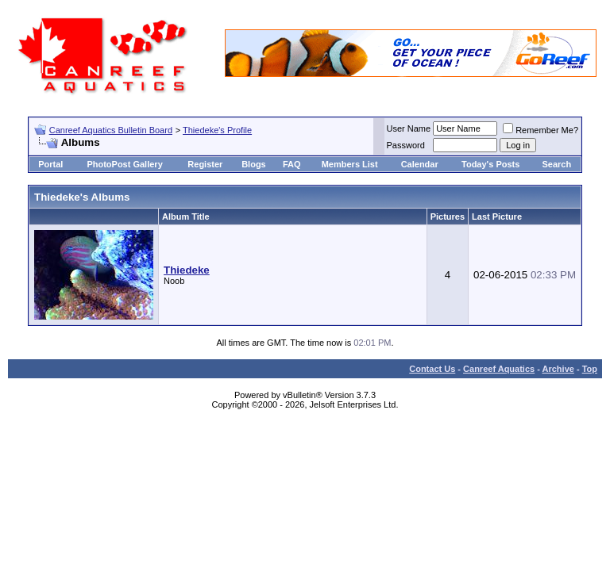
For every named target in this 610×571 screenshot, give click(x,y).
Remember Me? (540, 130)
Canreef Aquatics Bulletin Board (110, 130)
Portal (50, 164)
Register (204, 164)
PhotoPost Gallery (124, 164)
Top (589, 369)
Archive (558, 369)
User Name (409, 128)
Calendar (419, 164)
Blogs (253, 164)
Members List (350, 164)
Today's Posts (490, 164)
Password (406, 145)
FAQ (292, 164)
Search (556, 164)
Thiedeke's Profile (217, 130)
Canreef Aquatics (499, 369)
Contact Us (432, 369)
